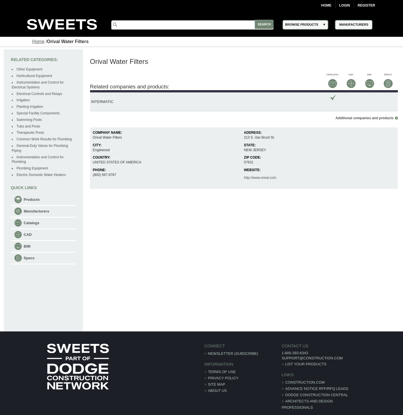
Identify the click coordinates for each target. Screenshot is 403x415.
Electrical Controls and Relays (39, 94)
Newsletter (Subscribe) (233, 345)
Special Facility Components (38, 114)
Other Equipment (30, 70)
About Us (217, 383)
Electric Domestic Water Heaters (41, 175)
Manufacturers (37, 211)
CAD (28, 235)
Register (366, 5)
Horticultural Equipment (34, 76)
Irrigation (23, 100)
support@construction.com (307, 350)
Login (344, 5)
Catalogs (32, 223)
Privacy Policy (223, 370)
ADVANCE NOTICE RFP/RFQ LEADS (312, 380)
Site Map (216, 376)
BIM (27, 246)
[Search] (194, 25)
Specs (29, 258)
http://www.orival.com (260, 170)
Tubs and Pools (28, 126)
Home (326, 5)
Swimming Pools (29, 120)
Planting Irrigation (30, 107)
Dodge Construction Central (312, 387)
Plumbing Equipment (32, 169)
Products (32, 200)
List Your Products (301, 356)
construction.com (301, 374)
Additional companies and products (364, 110)
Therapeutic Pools (30, 133)
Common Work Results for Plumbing (44, 139)
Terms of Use (222, 364)
